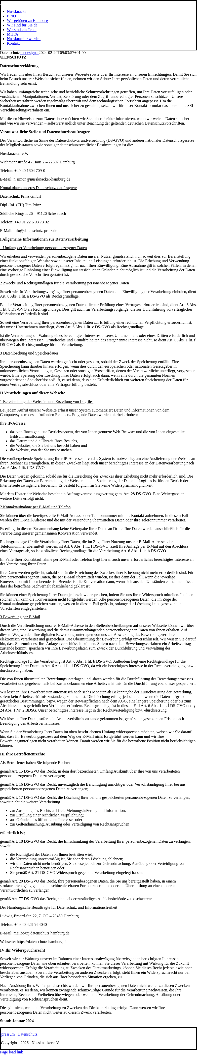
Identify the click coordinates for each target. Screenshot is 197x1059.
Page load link (11, 1052)
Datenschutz (27, 1034)
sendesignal (29, 52)
